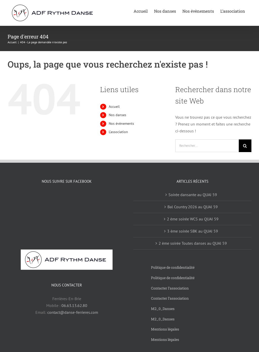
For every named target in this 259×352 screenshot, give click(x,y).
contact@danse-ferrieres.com (72, 312)
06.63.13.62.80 (74, 305)
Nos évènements (121, 123)
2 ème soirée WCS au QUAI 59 (193, 218)
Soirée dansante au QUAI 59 (192, 194)
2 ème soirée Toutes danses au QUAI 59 (193, 243)
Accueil (114, 106)
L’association (118, 132)
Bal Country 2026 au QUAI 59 (192, 206)
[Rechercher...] (207, 145)
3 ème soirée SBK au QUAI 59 (192, 231)
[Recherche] (245, 145)
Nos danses (117, 115)
